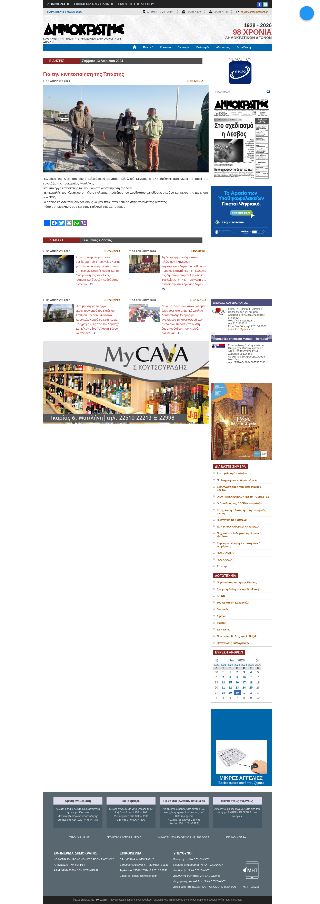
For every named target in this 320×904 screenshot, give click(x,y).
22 (230, 687)
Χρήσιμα (127, 54)
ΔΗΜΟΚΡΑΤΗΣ (58, 4)
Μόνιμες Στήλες (55, 54)
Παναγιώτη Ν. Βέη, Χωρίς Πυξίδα (237, 636)
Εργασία (76, 54)
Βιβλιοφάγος (95, 54)
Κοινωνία (165, 47)
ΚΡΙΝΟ (221, 595)
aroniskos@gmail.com (241, 329)
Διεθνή (143, 54)
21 (223, 687)
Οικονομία (184, 47)
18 (251, 682)
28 (223, 692)
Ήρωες (221, 622)
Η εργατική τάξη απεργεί (232, 519)
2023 (237, 664)
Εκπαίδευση (244, 47)
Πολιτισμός (202, 47)
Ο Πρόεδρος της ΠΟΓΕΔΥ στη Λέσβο (239, 503)
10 (244, 677)
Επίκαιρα (222, 566)
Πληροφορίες (161, 54)
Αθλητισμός (223, 47)
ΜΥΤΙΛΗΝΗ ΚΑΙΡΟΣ (241, 725)
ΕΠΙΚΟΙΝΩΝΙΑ (236, 837)
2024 (244, 664)
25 (251, 687)
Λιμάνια (221, 616)
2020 (216, 664)
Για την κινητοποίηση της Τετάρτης (83, 74)
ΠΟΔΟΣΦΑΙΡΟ (226, 552)
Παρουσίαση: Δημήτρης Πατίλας (237, 582)
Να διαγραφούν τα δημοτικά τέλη (237, 480)
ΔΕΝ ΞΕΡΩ (223, 629)
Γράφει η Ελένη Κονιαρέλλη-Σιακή (238, 589)
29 (230, 692)
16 (237, 682)
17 (244, 682)
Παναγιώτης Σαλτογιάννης (233, 643)
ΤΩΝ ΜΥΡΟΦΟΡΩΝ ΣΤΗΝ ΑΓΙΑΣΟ (238, 526)
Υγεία (112, 54)
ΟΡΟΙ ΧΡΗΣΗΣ (79, 837)
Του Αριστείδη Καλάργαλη (233, 602)
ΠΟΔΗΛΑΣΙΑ (224, 559)
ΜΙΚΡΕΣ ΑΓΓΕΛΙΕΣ (241, 777)
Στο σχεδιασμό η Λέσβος (232, 473)
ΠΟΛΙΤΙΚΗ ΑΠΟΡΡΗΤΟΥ (124, 837)
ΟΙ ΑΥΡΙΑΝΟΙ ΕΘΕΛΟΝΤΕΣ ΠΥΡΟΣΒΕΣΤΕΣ (243, 496)
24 (244, 687)
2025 (251, 664)
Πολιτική (148, 47)
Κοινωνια (196, 81)
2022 (230, 664)
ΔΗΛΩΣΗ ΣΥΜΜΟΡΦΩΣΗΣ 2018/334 (183, 837)
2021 (223, 664)
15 (230, 682)
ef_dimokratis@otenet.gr (254, 12)
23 (237, 687)
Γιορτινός (223, 609)
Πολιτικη (199, 251)
